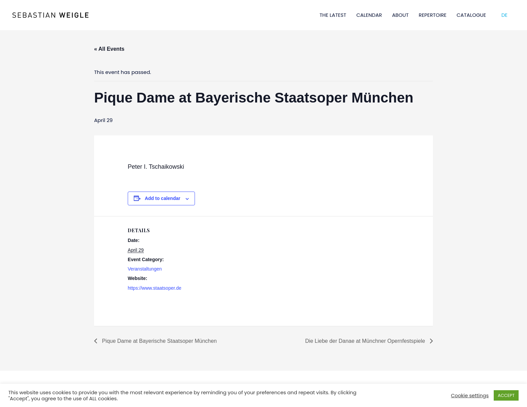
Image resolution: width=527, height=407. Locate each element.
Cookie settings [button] (470, 396)
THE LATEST (333, 14)
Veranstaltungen (145, 269)
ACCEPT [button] (506, 395)
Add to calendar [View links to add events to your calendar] (162, 198)
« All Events (109, 49)
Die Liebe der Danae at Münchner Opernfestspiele (366, 341)
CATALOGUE (471, 14)
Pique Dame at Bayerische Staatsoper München (158, 341)
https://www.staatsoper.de (154, 288)
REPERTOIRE (433, 14)
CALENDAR (369, 14)
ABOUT (400, 14)
